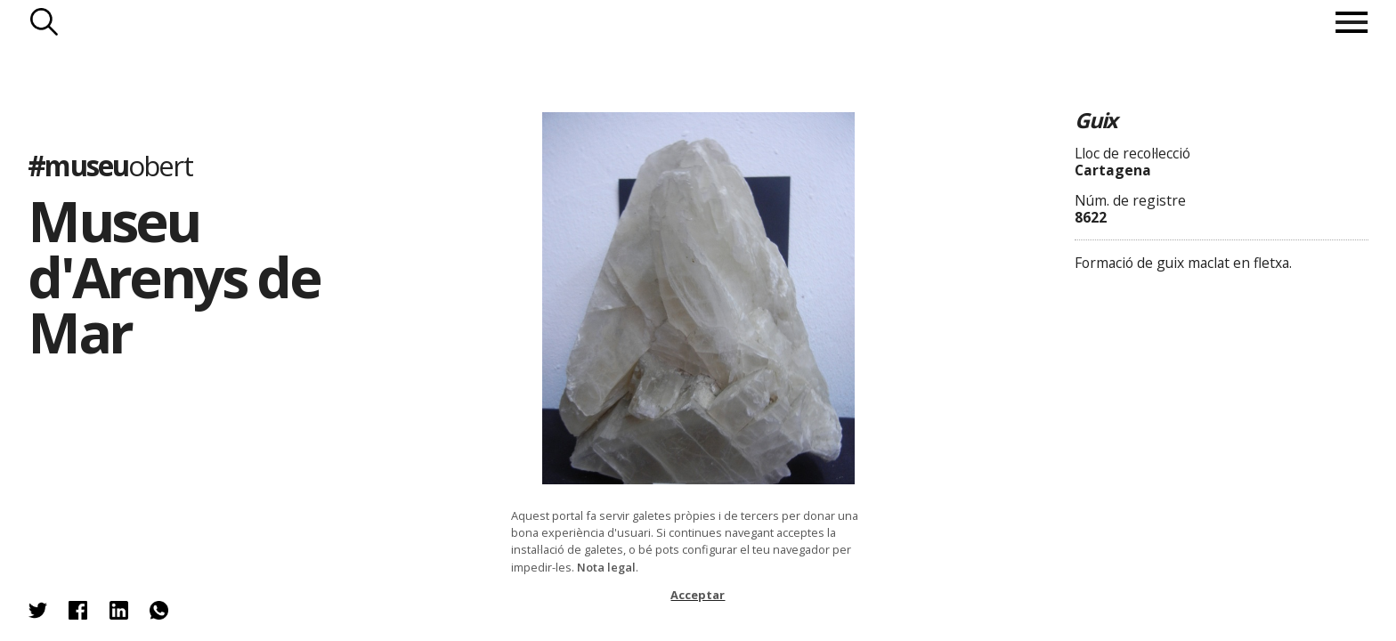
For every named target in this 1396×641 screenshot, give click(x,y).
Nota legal (606, 567)
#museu (109, 165)
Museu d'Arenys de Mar (174, 276)
